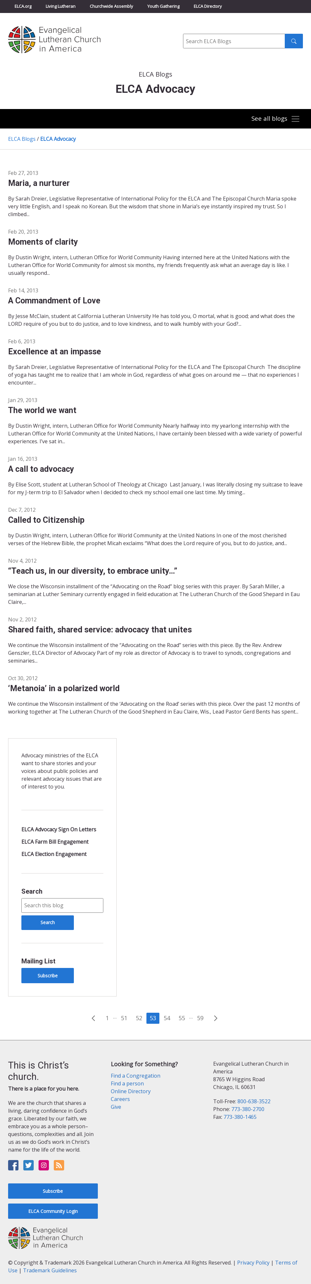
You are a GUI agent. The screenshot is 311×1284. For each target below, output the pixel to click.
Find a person (127, 1083)
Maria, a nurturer (39, 183)
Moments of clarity (43, 242)
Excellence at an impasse (54, 351)
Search (31, 891)
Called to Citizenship (46, 520)
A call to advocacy (41, 469)
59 (200, 1018)
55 (182, 1018)
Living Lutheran (60, 6)
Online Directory (131, 1091)
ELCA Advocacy (58, 138)
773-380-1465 (240, 1116)
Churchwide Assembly (111, 6)
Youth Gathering (163, 6)
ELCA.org (23, 6)
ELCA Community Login (53, 1211)
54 (167, 1018)
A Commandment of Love (54, 300)
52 (139, 1018)
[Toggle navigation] (275, 119)
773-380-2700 (247, 1109)
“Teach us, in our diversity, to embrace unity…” (92, 571)
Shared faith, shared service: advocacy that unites (100, 629)
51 (124, 1018)
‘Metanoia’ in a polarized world (64, 688)
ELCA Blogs (22, 138)
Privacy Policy (253, 1262)
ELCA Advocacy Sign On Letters (58, 829)
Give (116, 1106)
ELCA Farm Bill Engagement (54, 841)
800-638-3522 (254, 1101)
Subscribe (48, 975)
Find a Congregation (135, 1075)
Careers (120, 1099)
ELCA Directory (208, 6)
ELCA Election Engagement (53, 854)
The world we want (42, 410)
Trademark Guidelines (50, 1270)
